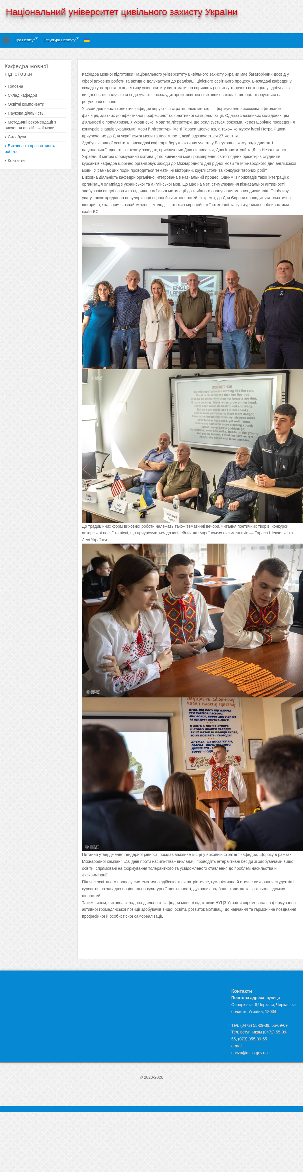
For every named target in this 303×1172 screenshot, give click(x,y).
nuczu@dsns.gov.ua (249, 1052)
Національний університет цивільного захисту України (122, 12)
